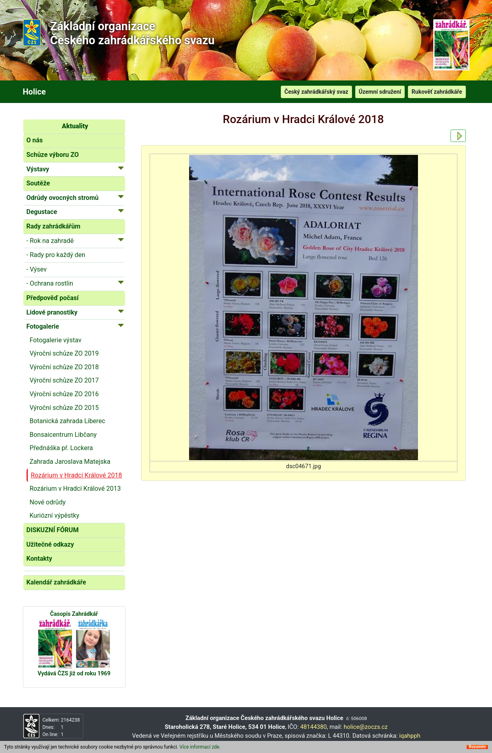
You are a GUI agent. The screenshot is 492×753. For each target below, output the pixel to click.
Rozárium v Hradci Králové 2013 (75, 488)
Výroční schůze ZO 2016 (64, 394)
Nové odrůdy (48, 502)
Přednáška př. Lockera (61, 448)
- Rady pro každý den (56, 255)
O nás (35, 140)
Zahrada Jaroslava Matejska (70, 461)
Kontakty (39, 558)
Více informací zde (199, 747)
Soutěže (38, 183)
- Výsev (37, 269)
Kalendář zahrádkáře (56, 582)
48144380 (313, 726)
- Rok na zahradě (75, 240)
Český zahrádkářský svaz (316, 91)
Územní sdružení (380, 91)
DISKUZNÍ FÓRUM (53, 530)
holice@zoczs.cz (365, 726)
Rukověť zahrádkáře (437, 91)
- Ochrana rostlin (75, 283)
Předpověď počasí (53, 298)
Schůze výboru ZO (53, 154)
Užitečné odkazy (50, 544)
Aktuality (75, 126)
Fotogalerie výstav (56, 340)
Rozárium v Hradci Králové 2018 (76, 475)
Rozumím (477, 747)
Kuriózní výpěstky (55, 515)
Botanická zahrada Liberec (67, 421)
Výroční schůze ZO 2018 (64, 367)
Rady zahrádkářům (53, 226)
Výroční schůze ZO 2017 (64, 380)
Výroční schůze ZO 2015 (64, 407)
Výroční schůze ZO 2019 (64, 353)
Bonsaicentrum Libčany (63, 434)
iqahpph (409, 735)
